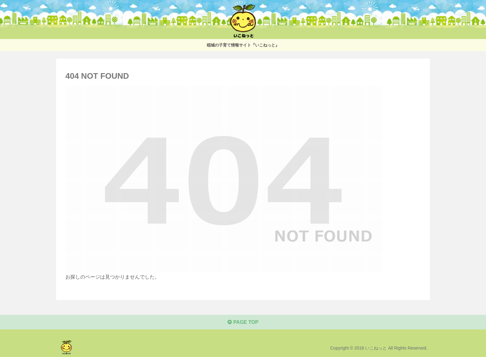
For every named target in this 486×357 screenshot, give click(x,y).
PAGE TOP (243, 322)
